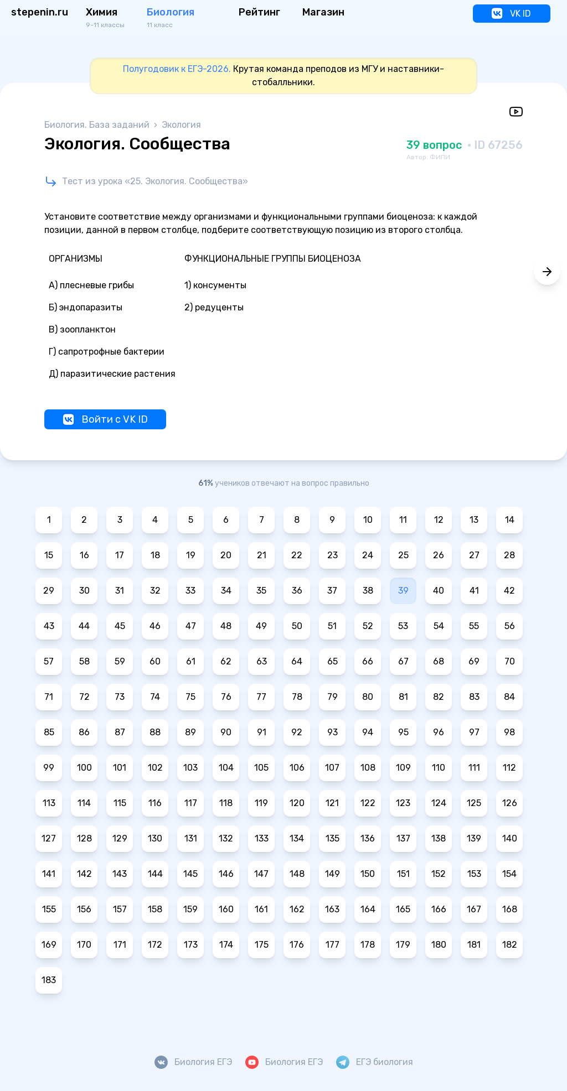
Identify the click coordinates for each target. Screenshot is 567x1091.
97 (474, 732)
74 (155, 697)
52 (368, 626)
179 (403, 944)
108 (367, 767)
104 (226, 767)
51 (332, 626)
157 (120, 909)
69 (474, 661)
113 (49, 803)
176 (297, 944)
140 (509, 838)
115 (120, 803)
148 (297, 874)
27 (474, 555)
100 (84, 767)
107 (332, 767)
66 (367, 661)
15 (48, 555)
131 (190, 838)
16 (84, 555)
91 (261, 732)
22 (296, 555)
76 (226, 697)
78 (297, 697)
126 (509, 803)
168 (509, 909)
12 (439, 520)
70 (509, 661)
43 (49, 626)
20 (225, 555)
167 (474, 909)
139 (474, 838)
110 (438, 767)
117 (190, 803)
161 (261, 909)
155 (49, 909)
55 (474, 626)
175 (262, 944)
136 (367, 838)
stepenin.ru (39, 12)
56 (509, 626)
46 (155, 626)
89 (190, 732)
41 (474, 590)
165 (403, 909)
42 (509, 590)
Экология (181, 125)
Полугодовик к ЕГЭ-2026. (177, 69)
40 (438, 590)
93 (332, 732)
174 (226, 944)
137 (403, 838)
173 (191, 944)
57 (49, 661)
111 (474, 767)
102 (155, 767)
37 (332, 590)
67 (403, 661)
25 (403, 555)
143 (119, 874)
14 (509, 520)
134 (297, 838)
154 (509, 874)
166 (438, 909)
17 (119, 555)
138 (438, 838)
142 (84, 874)
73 (120, 697)
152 (438, 874)
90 (225, 732)
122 (367, 803)
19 (190, 555)
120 (297, 803)
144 (155, 874)
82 (438, 697)
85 (49, 732)
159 (190, 909)
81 (403, 697)
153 (474, 874)
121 (332, 803)
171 (120, 944)
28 (509, 555)
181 (474, 944)
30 (84, 590)
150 (367, 874)
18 (155, 555)
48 (225, 626)
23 (332, 555)
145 (190, 874)
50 (297, 626)
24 (367, 555)
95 (403, 732)
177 (332, 944)
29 (48, 590)
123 (403, 803)
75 (190, 697)
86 (84, 732)
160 (226, 909)
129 (119, 838)
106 (297, 767)
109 (403, 767)
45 (120, 626)
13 (474, 520)
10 (368, 520)
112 (509, 767)
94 (367, 732)
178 (367, 944)
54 (439, 626)
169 (49, 944)
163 (332, 909)
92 (296, 732)
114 (84, 803)
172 (155, 944)
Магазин (323, 12)
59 (120, 661)
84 (509, 697)
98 (509, 732)
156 (84, 909)
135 (332, 838)
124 (438, 803)
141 (48, 874)
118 (226, 803)
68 (438, 661)
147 (261, 874)
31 (119, 590)
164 (367, 909)
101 (119, 767)
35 (261, 590)
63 (261, 661)
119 (261, 803)
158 (155, 909)
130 (155, 838)
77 (261, 697)
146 (226, 874)
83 (474, 697)
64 (296, 661)
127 (49, 838)
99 (48, 767)
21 (261, 555)
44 (84, 626)
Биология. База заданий (98, 125)
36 (297, 590)
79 (332, 697)
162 (297, 909)
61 (190, 661)
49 (261, 626)
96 (438, 732)
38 (368, 590)
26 (438, 555)
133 (262, 838)
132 (226, 838)
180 (438, 944)
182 (509, 944)
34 (226, 590)
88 (155, 732)
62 (225, 661)
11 (403, 520)
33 (190, 590)
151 (403, 874)
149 (332, 874)
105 (261, 767)
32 (155, 590)
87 (120, 732)
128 (84, 838)
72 (84, 697)
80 (367, 697)
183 (49, 980)
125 (474, 803)
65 (332, 661)
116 (155, 803)
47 (190, 626)
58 (84, 661)
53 (403, 626)
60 (155, 661)
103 (190, 767)
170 (84, 944)
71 (48, 697)
